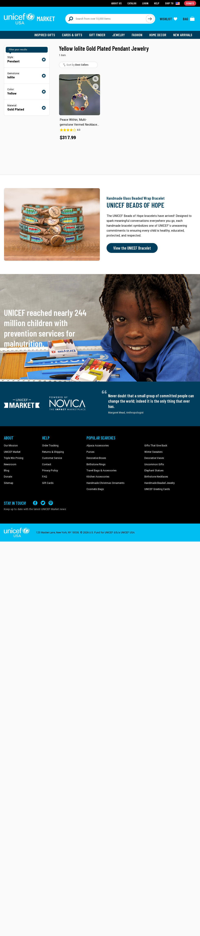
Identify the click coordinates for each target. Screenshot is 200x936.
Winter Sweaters (153, 452)
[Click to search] (150, 19)
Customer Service (52, 458)
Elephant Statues (154, 470)
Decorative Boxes (96, 458)
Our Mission (11, 445)
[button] (95, 79)
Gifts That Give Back (155, 445)
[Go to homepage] (29, 18)
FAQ (44, 477)
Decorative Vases (154, 458)
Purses (90, 452)
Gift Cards (48, 483)
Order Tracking (50, 445)
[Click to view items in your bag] (189, 18)
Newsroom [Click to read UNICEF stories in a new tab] (10, 464)
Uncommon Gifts (154, 464)
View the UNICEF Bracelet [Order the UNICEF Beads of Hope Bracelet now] (132, 248)
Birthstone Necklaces (156, 477)
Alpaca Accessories (98, 445)
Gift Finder (97, 35)
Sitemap (8, 483)
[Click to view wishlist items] (168, 19)
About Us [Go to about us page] (116, 3)
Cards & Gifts (72, 35)
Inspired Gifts (44, 35)
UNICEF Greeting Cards (157, 489)
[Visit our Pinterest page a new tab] (50, 503)
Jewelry (118, 35)
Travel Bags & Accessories (102, 470)
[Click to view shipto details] (172, 3)
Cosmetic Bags (95, 489)
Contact (46, 464)
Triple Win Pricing (13, 458)
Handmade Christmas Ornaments (106, 483)
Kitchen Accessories (98, 477)
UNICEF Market (12, 452)
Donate (8, 477)
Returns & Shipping (53, 452)
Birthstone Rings (96, 464)
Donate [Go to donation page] (190, 3)
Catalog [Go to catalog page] (131, 3)
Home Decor (157, 35)
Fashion (137, 35)
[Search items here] (105, 19)
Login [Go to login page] (145, 3)
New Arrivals (182, 35)
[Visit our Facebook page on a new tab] (35, 503)
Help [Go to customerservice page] (156, 3)
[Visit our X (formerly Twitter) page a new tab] (42, 503)
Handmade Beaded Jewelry (159, 483)
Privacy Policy (50, 470)
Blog (6, 470)
